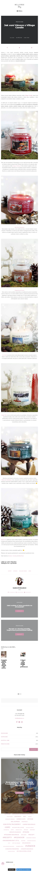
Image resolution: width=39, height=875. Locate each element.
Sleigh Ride (4, 415)
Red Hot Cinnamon (19, 227)
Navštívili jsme (5, 740)
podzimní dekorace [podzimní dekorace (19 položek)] (12, 834)
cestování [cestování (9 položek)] (9, 816)
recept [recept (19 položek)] (31, 834)
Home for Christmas (7, 479)
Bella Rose (21, 555)
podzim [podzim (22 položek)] (26, 832)
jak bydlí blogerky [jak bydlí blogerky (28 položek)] (12, 824)
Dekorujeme (4, 733)
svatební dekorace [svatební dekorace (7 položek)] (32, 840)
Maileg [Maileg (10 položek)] (26, 829)
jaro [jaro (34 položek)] (8, 827)
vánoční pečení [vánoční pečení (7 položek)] (11, 851)
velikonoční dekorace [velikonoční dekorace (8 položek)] (9, 846)
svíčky (10, 571)
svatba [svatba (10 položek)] (23, 840)
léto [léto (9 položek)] (12, 829)
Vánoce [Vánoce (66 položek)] (30, 846)
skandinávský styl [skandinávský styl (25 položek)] (11, 840)
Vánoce (15, 571)
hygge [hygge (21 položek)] (30, 819)
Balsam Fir (3, 539)
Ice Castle (4, 355)
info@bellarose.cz (19, 718)
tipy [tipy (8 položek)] (9, 843)
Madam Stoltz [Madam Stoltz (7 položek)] (19, 829)
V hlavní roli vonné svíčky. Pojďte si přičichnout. (24, 665)
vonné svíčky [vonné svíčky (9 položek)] (20, 846)
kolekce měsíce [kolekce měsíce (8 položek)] (30, 827)
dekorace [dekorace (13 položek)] (18, 816)
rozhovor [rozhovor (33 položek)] (19, 837)
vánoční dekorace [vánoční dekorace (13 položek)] (27, 849)
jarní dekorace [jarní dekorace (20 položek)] (29, 824)
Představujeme (19, 21)
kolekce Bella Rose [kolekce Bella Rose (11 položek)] (18, 827)
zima (30, 571)
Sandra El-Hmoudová (19, 588)
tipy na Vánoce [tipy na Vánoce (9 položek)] (16, 843)
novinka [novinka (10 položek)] (32, 829)
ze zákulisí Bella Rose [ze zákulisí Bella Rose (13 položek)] (24, 851)
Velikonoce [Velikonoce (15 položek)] (26, 843)
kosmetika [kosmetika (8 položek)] (6, 829)
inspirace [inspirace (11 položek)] (25, 821)
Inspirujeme (19, 602)
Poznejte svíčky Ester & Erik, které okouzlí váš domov (4, 665)
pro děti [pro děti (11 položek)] (24, 834)
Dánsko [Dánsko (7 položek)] (30, 816)
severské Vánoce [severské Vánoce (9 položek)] (31, 837)
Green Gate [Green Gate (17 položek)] (21, 819)
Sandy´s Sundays (13, 555)
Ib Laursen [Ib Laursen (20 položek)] (16, 821)
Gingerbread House (19, 290)
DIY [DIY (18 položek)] (25, 816)
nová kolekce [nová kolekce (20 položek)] (15, 832)
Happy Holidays (16, 165)
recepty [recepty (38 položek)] (8, 837)
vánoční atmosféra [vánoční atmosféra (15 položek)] (12, 849)
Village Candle (28, 95)
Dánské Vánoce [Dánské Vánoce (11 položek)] (10, 819)
